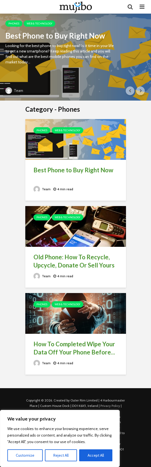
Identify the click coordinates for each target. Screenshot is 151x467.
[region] (60, 438)
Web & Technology (39, 23)
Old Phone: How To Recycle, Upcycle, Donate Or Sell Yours (74, 261)
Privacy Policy (110, 406)
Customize (25, 455)
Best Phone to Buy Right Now (55, 35)
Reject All (61, 455)
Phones (13, 23)
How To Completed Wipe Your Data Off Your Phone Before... (74, 348)
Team (14, 90)
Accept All (96, 455)
